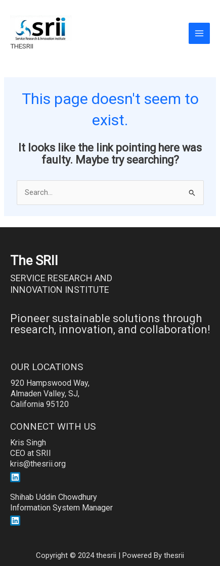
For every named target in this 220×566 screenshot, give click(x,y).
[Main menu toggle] (199, 33)
